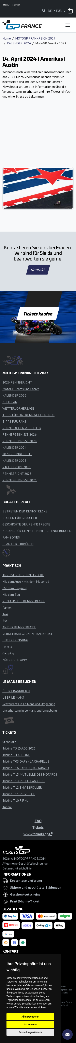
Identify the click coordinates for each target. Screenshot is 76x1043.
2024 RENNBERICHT (17, 454)
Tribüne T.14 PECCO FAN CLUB (23, 781)
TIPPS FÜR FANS (14, 421)
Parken (7, 608)
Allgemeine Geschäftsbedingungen (25, 863)
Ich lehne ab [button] (30, 1024)
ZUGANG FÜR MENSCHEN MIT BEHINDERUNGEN (36, 531)
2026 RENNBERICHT (17, 382)
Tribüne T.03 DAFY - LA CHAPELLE (25, 761)
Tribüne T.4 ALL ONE (16, 755)
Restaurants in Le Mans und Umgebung (28, 704)
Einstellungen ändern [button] (30, 1032)
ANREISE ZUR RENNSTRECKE (23, 575)
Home (6, 38)
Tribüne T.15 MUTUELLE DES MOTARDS (29, 774)
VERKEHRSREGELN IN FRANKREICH (27, 634)
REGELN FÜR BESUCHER (19, 518)
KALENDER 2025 (14, 460)
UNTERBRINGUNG (15, 640)
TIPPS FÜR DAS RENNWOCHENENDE (28, 415)
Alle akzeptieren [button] (30, 1016)
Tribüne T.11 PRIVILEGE (18, 794)
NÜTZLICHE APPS (15, 660)
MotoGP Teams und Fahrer (20, 389)
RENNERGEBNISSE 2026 (19, 434)
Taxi (5, 614)
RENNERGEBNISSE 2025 (19, 480)
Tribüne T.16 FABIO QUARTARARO (25, 768)
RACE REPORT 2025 (16, 467)
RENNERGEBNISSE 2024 (19, 441)
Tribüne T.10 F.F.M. (15, 800)
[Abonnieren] (67, 1034)
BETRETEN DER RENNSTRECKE (24, 511)
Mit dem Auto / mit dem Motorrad (25, 581)
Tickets (38, 827)
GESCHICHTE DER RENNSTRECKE (26, 524)
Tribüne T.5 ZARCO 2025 (19, 748)
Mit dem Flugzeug (14, 588)
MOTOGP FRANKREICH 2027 (35, 38)
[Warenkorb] (70, 11)
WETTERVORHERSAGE (18, 408)
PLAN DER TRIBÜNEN (17, 544)
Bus (4, 621)
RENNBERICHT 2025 (17, 473)
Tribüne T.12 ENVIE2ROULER (22, 787)
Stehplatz (9, 742)
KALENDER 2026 (14, 395)
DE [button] (50, 11)
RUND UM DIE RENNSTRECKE (23, 601)
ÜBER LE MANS (13, 697)
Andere (7, 807)
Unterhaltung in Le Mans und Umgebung (29, 710)
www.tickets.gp (38, 833)
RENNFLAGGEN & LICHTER (21, 428)
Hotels (7, 647)
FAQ (38, 820)
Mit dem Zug (11, 594)
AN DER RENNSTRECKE (19, 627)
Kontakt (38, 269)
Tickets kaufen (37, 314)
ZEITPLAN (9, 402)
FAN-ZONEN (11, 537)
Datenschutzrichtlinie (17, 868)
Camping (8, 653)
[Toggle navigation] (68, 25)
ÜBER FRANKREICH (16, 691)
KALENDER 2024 (19, 43)
